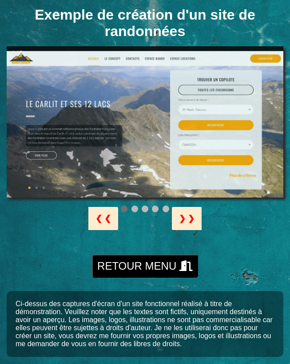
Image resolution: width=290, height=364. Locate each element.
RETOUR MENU (145, 266)
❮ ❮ (103, 218)
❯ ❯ (187, 218)
